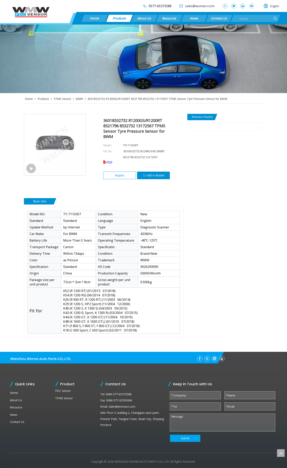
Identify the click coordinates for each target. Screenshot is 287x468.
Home (94, 18)
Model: (107, 145)
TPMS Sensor (64, 398)
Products (119, 18)
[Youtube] (222, 358)
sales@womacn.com (122, 406)
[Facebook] (199, 358)
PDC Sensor (63, 391)
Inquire (119, 175)
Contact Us (219, 18)
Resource (169, 18)
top (281, 453)
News (194, 18)
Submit (185, 438)
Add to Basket (154, 175)
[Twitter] (207, 358)
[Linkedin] (214, 358)
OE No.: (108, 151)
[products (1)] (143, 59)
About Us (144, 18)
